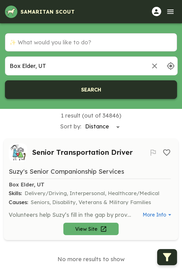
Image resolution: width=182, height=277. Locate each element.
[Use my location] (170, 66)
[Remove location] (154, 66)
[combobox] (75, 66)
